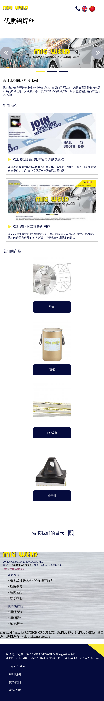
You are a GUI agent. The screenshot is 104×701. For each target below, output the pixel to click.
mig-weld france (10, 632)
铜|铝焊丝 (16, 623)
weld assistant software (35, 636)
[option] (52, 53)
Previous (6, 53)
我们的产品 (15, 607)
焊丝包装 (16, 612)
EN (84, 8)
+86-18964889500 (20, 565)
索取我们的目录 (48, 533)
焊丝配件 (16, 618)
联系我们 (16, 598)
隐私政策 (15, 690)
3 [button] (63, 72)
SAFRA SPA (65, 632)
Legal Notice (17, 666)
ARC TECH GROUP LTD (38, 632)
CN (92, 8)
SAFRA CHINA (85, 632)
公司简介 (14, 575)
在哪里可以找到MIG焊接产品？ (31, 580)
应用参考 (16, 586)
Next (97, 53)
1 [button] (40, 72)
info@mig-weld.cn (13, 568)
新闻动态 (16, 592)
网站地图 (15, 674)
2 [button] (52, 72)
